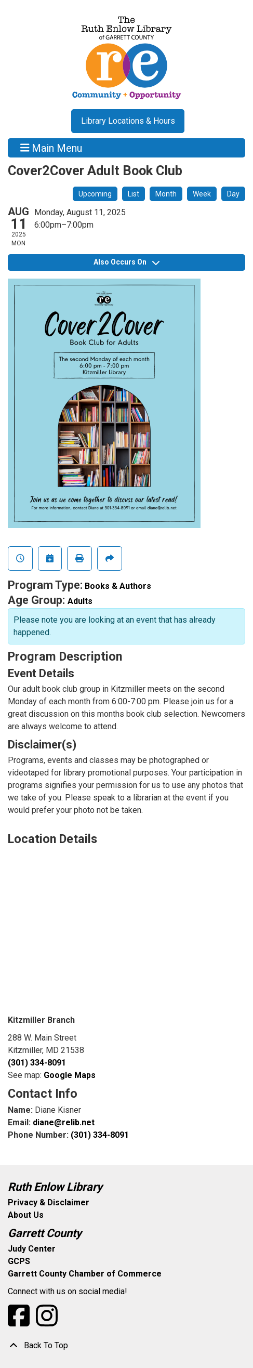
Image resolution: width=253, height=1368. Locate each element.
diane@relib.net (64, 1122)
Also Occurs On (126, 262)
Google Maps (70, 1075)
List (133, 194)
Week (202, 194)
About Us (26, 1215)
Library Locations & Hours (128, 121)
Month (166, 194)
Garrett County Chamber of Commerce (85, 1274)
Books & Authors (118, 586)
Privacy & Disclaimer (48, 1202)
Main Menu (51, 147)
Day (233, 194)
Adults (80, 601)
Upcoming (95, 194)
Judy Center (32, 1249)
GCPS (19, 1261)
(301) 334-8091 (37, 1063)
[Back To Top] (126, 1345)
